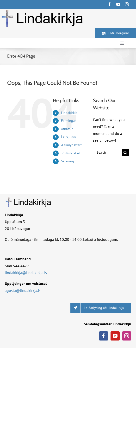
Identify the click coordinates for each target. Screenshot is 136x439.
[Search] (125, 152)
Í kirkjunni (68, 137)
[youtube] (118, 4)
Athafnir (67, 129)
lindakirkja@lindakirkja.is (26, 272)
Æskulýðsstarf (71, 145)
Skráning (67, 161)
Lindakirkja (69, 113)
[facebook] (109, 4)
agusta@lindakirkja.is (23, 290)
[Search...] (107, 152)
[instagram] (127, 4)
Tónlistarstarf (70, 153)
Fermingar (68, 120)
